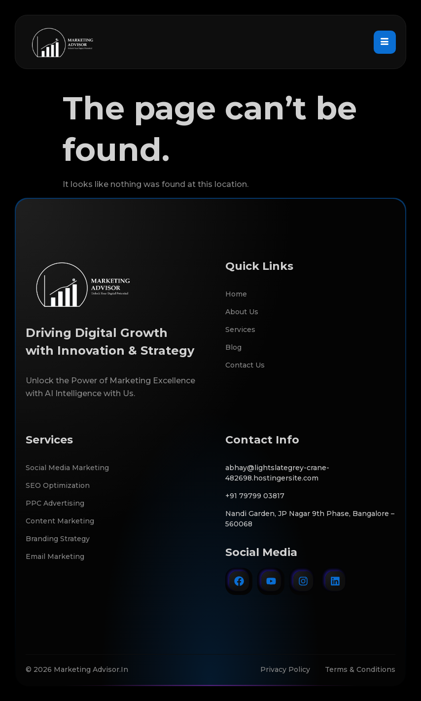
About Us (241, 311)
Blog (233, 347)
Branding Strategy (58, 538)
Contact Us (245, 365)
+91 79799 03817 (254, 495)
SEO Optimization (58, 485)
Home (236, 294)
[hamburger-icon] (385, 42)
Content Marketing (60, 521)
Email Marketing (55, 556)
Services (240, 329)
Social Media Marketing (67, 467)
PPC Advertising (55, 503)
